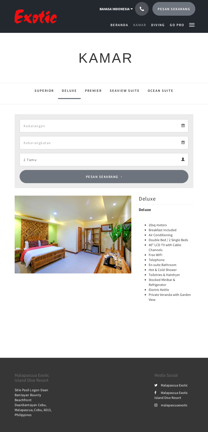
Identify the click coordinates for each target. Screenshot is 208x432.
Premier (93, 90)
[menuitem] (120, 25)
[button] (192, 24)
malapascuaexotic (170, 405)
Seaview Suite (125, 90)
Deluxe (69, 90)
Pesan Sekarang (102, 176)
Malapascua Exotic (171, 385)
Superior (44, 90)
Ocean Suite (160, 90)
